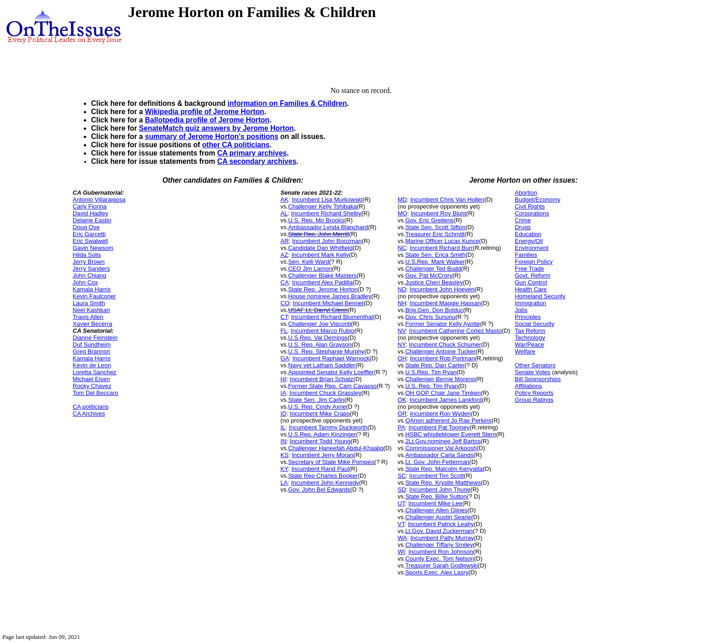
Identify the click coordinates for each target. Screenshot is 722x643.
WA (402, 537)
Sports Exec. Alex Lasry (436, 572)
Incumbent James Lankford (446, 399)
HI (283, 379)
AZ (284, 254)
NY (402, 344)
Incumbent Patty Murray (442, 537)
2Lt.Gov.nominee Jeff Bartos (443, 441)
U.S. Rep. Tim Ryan (431, 385)
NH (402, 303)
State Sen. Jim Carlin (316, 399)
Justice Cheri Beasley (434, 282)
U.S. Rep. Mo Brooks (316, 220)
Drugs (523, 227)
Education (528, 234)
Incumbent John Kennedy (325, 482)
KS (284, 455)
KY (284, 468)
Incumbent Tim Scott (436, 475)
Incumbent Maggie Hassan (445, 303)
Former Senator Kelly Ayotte (442, 323)
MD (402, 199)
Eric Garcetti (89, 234)
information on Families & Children (287, 103)
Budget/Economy (537, 199)
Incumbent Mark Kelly (320, 254)
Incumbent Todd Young (320, 441)
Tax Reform (530, 330)
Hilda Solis (87, 254)
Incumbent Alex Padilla (322, 282)
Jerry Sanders (91, 268)
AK (284, 199)
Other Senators (535, 365)
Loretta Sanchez (94, 372)
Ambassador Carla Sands (439, 455)
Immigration (530, 303)
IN (283, 441)
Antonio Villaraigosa (99, 199)
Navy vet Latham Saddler (321, 365)
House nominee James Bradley (330, 296)
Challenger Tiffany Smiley (439, 544)
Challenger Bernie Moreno (440, 379)
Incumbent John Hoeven (442, 289)
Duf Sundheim (92, 344)
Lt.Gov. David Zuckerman (438, 530)
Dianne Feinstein (95, 337)
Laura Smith (89, 303)
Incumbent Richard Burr (441, 247)
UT (401, 503)
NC (402, 247)
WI (401, 551)
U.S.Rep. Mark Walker (435, 261)
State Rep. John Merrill (318, 234)
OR (402, 413)
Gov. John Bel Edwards (319, 489)
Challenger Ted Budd (433, 268)
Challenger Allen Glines (436, 510)
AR (284, 241)
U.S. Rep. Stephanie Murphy (326, 351)
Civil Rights (530, 206)
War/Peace (529, 344)
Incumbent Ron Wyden (440, 413)
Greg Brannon (92, 351)
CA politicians (91, 406)
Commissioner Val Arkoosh (441, 448)
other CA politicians (236, 145)
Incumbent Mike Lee (435, 503)
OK (402, 399)
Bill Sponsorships (538, 379)
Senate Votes (532, 372)
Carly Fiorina (90, 206)
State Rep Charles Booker (323, 475)
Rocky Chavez (92, 385)
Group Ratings (534, 399)
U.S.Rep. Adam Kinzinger (322, 434)
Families (526, 254)
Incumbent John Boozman (326, 241)
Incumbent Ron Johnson (440, 551)
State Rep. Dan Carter (435, 365)
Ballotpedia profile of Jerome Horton (207, 120)
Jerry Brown (89, 261)
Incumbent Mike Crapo (320, 413)
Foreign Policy (534, 261)
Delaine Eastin (92, 220)
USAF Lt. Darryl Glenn (318, 310)
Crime (523, 220)
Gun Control (531, 282)
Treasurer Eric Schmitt (435, 234)
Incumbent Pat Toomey (439, 427)
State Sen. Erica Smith (435, 254)
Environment (531, 247)
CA (284, 282)
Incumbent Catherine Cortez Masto (455, 330)
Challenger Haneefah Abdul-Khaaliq (336, 448)
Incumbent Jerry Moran (323, 455)
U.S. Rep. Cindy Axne (317, 406)
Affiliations (528, 385)
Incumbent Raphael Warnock (330, 358)
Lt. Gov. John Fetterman (437, 461)
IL (282, 427)
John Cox (85, 282)
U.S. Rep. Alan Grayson (320, 344)
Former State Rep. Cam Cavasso (332, 385)
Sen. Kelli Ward (308, 261)
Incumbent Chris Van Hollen (447, 199)
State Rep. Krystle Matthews (443, 482)
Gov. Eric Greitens (429, 220)
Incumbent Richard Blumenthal (332, 316)
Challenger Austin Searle (438, 517)
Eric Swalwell (90, 241)
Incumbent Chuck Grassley (325, 392)
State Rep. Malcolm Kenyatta (444, 468)
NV (402, 330)
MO (403, 213)
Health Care (531, 289)
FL (283, 330)
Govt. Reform (532, 275)
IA (283, 392)
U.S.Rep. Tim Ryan (430, 372)
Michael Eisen (91, 379)
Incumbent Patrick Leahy (441, 524)
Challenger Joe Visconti (319, 323)
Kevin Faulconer (94, 296)
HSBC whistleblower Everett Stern (450, 434)
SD (402, 489)
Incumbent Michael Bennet (328, 303)
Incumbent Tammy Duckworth (328, 427)
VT (401, 524)
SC (402, 475)
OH (402, 358)
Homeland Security (540, 296)
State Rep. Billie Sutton (436, 496)
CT (284, 316)
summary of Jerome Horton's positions (212, 136)
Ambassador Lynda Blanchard (328, 227)
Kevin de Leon (92, 365)
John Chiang (89, 275)
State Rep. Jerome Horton (323, 289)
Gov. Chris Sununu (430, 316)
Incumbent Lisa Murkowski (327, 199)
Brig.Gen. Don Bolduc (434, 310)
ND (402, 289)
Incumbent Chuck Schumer (445, 344)
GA (284, 358)
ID (283, 413)
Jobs (521, 310)
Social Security (534, 323)
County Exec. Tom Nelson (439, 558)
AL (284, 213)
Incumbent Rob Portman (442, 358)
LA (284, 482)
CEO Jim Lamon (310, 268)
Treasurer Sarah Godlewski (441, 565)
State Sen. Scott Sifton (435, 227)
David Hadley (90, 213)
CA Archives (89, 413)
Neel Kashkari (91, 310)
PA (401, 427)
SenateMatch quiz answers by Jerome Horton (216, 128)
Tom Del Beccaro (95, 392)
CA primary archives (252, 153)
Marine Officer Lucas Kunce (442, 241)
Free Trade (529, 268)
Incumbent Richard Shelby (326, 213)
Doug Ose (86, 227)
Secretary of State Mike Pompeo (331, 461)
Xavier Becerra (92, 323)
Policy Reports (534, 392)
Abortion (526, 192)
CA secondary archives (257, 161)
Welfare (525, 351)
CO (285, 303)
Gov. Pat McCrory (428, 275)
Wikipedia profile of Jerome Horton (204, 112)
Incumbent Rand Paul (320, 468)
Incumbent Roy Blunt (438, 213)
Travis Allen (88, 316)
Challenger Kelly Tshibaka (322, 206)
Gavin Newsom (93, 247)
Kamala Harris (92, 289)
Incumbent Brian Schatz (321, 379)
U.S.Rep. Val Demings (318, 337)
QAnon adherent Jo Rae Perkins (448, 420)
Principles (528, 316)
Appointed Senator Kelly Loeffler (331, 372)
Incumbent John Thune (440, 489)
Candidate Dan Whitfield (320, 247)
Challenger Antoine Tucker (440, 351)
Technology (530, 337)
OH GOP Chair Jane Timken (443, 392)
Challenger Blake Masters (322, 275)
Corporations (532, 213)
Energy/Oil (529, 241)
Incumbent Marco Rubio (322, 330)
